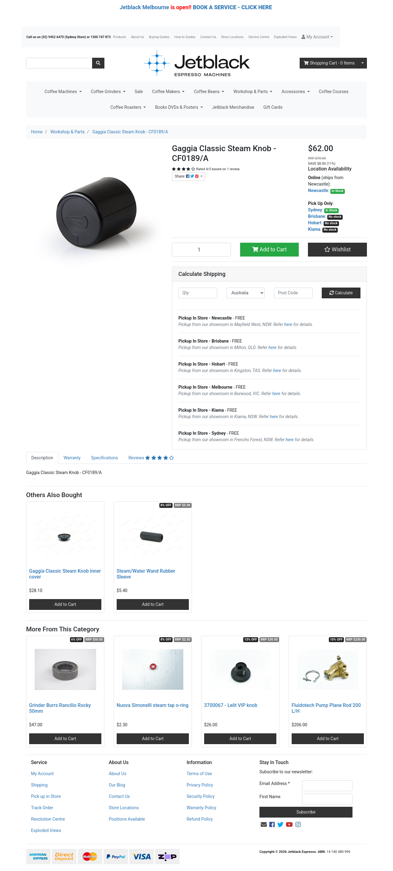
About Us (137, 37)
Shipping (39, 785)
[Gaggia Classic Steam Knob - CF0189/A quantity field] (201, 249)
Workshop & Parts (251, 91)
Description (42, 457)
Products (119, 37)
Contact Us (208, 37)
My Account (42, 773)
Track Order (42, 807)
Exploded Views (285, 37)
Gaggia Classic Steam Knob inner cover (65, 574)
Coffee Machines (61, 91)
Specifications (104, 457)
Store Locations (232, 37)
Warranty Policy (201, 807)
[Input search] (59, 63)
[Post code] (293, 293)
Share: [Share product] (187, 176)
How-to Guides (185, 37)
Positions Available (127, 819)
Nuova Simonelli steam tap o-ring (153, 705)
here (288, 324)
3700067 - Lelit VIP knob (230, 705)
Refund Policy (200, 819)
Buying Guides (159, 37)
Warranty (72, 457)
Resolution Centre (48, 819)
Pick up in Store (46, 796)
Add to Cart (269, 249)
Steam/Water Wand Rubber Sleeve (146, 574)
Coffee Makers (166, 91)
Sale (139, 91)
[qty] (197, 293)
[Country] (245, 293)
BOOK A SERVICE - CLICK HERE (232, 7)
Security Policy (201, 796)
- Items (329, 63)
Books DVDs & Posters (177, 107)
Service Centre (258, 37)
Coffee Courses (333, 91)
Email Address (274, 783)
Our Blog (117, 785)
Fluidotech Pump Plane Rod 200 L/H (326, 708)
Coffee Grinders (106, 91)
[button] (317, 37)
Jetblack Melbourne (144, 7)
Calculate (341, 292)
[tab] (42, 458)
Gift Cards (272, 107)
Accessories (294, 91)
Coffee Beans (207, 91)
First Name (269, 796)
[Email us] (264, 824)
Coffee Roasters (126, 107)
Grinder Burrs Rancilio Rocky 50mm (60, 708)
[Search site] (98, 63)
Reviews (151, 457)
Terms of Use (199, 773)
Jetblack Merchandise (233, 107)
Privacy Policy (200, 785)
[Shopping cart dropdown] (362, 63)
